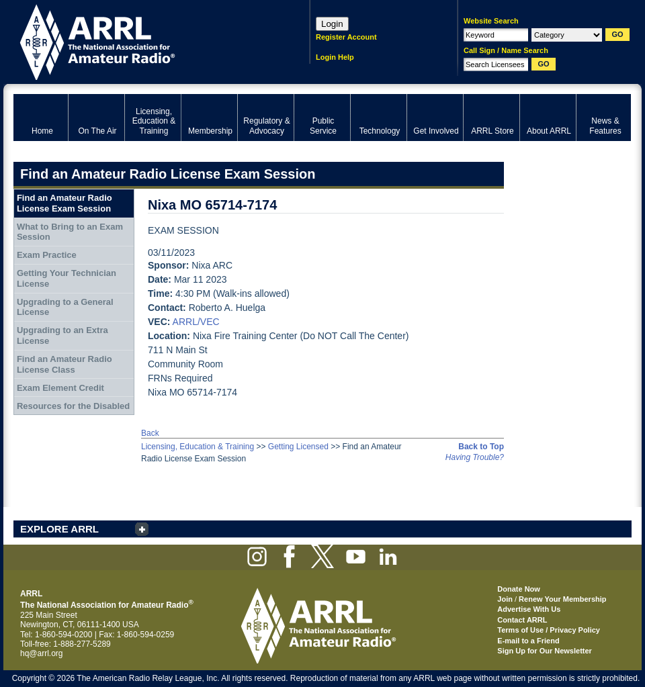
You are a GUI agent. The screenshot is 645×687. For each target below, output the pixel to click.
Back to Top (481, 446)
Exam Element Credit (60, 388)
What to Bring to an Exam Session (70, 232)
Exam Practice (47, 255)
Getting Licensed (298, 446)
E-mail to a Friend (528, 641)
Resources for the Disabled (73, 406)
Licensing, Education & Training (197, 446)
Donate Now (518, 589)
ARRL (144, 40)
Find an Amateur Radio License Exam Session (64, 203)
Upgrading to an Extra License (62, 335)
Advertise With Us (528, 609)
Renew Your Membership (562, 599)
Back (150, 433)
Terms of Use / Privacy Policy (548, 630)
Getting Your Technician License (66, 278)
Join (505, 599)
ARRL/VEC (196, 321)
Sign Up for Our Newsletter (544, 651)
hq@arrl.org (41, 653)
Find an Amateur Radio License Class (64, 364)
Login (332, 24)
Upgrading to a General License (65, 307)
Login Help (335, 57)
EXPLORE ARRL (59, 529)
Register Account (346, 37)
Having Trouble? (474, 457)
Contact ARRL (522, 620)
